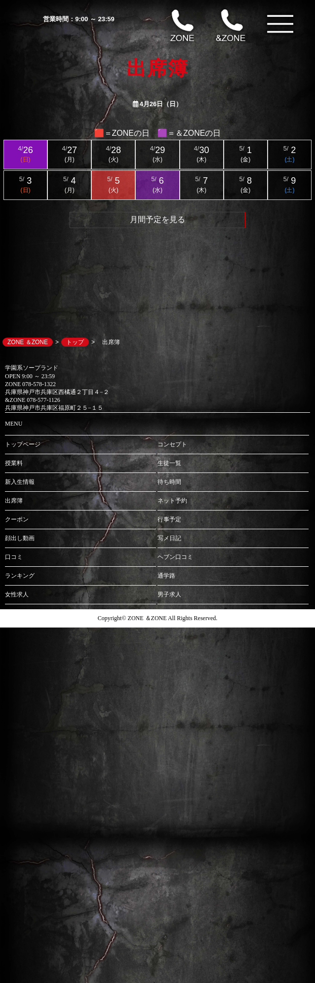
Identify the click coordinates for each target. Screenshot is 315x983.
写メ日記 (169, 538)
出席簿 (14, 500)
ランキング (20, 575)
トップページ (22, 444)
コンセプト (172, 444)
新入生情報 (20, 481)
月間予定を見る (157, 219)
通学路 (166, 575)
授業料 (14, 463)
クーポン (17, 519)
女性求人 (17, 594)
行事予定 (169, 519)
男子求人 (169, 594)
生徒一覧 (169, 463)
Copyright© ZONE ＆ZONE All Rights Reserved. (157, 618)
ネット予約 (172, 500)
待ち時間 (169, 481)
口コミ (14, 556)
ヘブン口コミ (175, 556)
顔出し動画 (20, 538)
